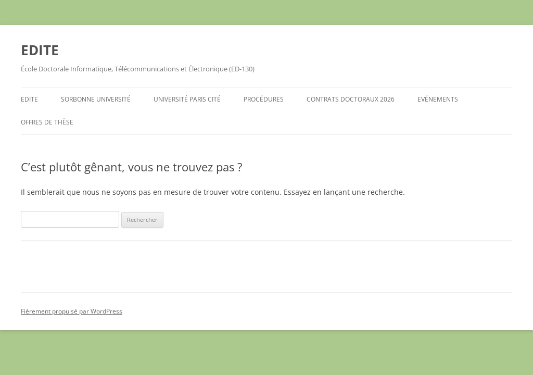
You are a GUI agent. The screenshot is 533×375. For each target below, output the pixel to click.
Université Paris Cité (187, 99)
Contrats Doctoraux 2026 (351, 99)
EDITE (40, 50)
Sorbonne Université (96, 99)
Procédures (264, 99)
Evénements (437, 99)
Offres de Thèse (47, 122)
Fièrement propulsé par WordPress (71, 311)
